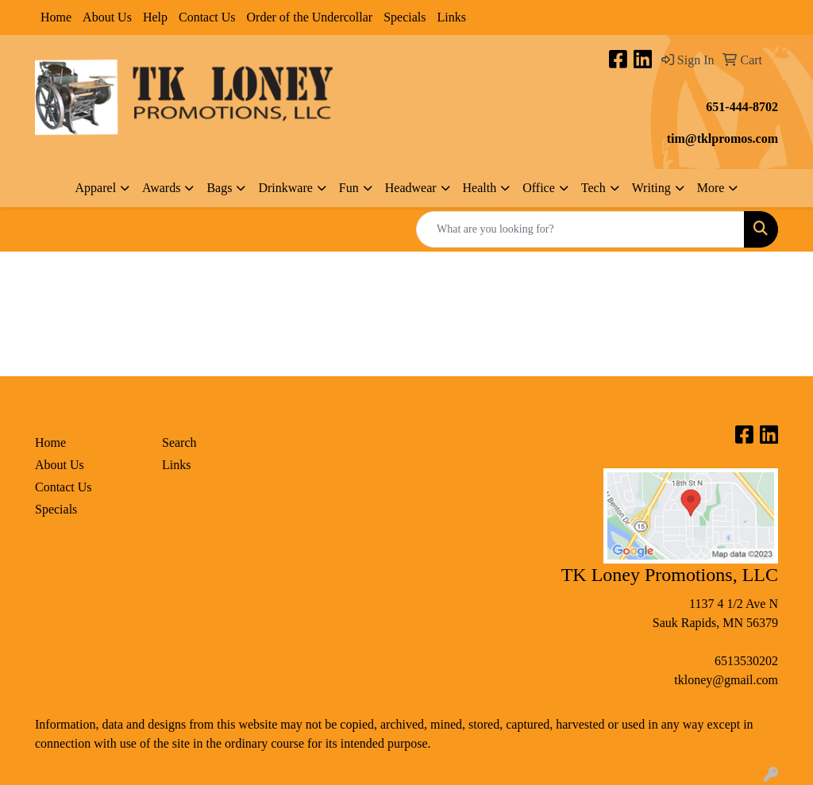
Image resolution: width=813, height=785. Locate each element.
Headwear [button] (411, 187)
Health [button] (480, 187)
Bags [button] (219, 187)
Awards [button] (161, 187)
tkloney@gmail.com (726, 680)
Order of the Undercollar (310, 17)
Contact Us (207, 17)
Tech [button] (593, 187)
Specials (404, 17)
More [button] (711, 187)
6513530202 (746, 661)
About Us (107, 17)
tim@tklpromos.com (722, 138)
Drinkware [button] (285, 187)
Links (451, 17)
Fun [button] (349, 187)
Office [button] (538, 187)
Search (179, 442)
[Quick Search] (580, 229)
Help (155, 17)
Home (55, 17)
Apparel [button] (96, 187)
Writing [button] (651, 187)
